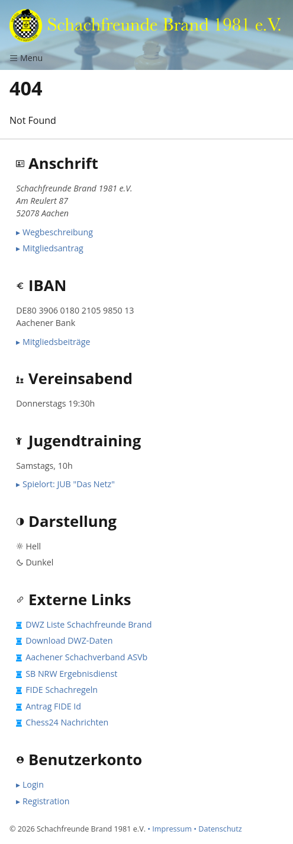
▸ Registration (42, 801)
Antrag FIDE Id (53, 706)
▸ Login (30, 784)
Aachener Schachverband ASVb (86, 657)
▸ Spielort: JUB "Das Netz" (65, 484)
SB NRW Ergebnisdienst (71, 673)
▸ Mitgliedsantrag (49, 248)
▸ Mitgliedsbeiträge (53, 341)
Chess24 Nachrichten (66, 722)
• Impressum (169, 828)
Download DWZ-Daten (68, 640)
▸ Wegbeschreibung (54, 232)
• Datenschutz (218, 828)
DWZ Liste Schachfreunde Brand (88, 624)
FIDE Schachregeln (61, 689)
